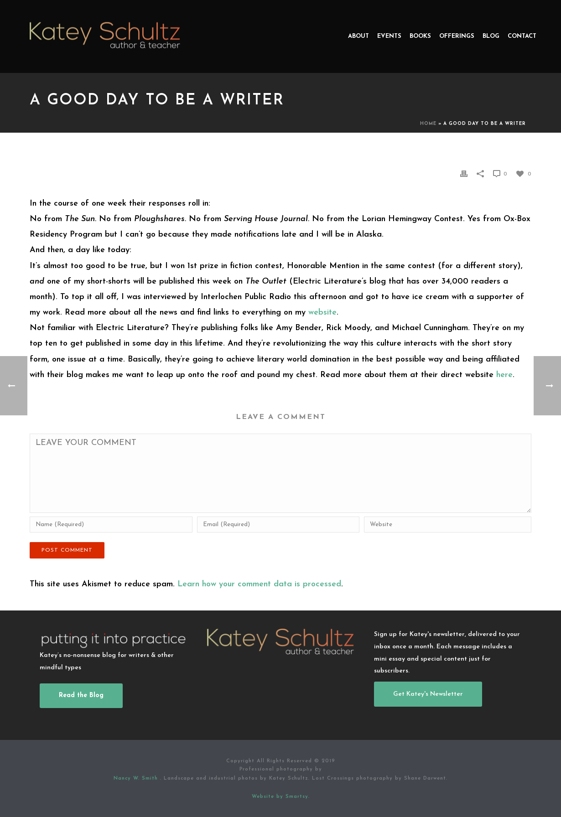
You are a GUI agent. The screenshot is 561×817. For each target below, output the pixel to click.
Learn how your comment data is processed (259, 584)
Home (428, 123)
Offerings (456, 36)
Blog (491, 36)
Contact (522, 36)
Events (389, 36)
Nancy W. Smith (137, 778)
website (322, 312)
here (504, 375)
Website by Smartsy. (281, 796)
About (358, 36)
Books (420, 36)
